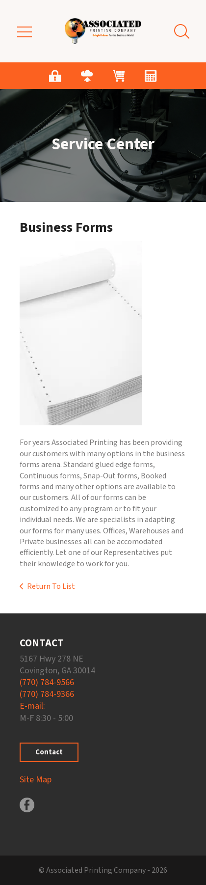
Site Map (36, 780)
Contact (49, 752)
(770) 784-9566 (47, 682)
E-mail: (32, 706)
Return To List (51, 586)
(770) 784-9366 (47, 694)
